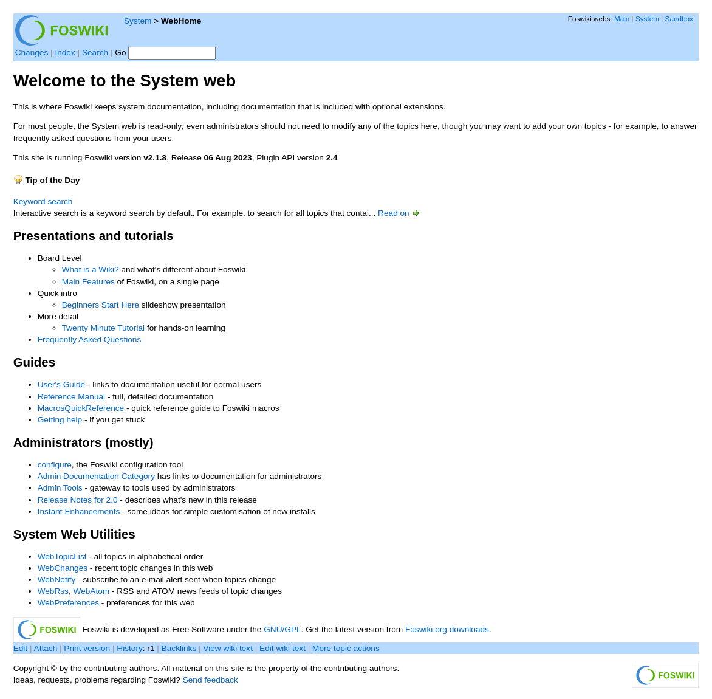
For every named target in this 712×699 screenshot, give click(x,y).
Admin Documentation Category (96, 476)
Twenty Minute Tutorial (103, 327)
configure (55, 464)
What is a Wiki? (90, 269)
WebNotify (57, 579)
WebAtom (92, 591)
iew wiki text (228, 648)
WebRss (53, 591)
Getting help (60, 419)
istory (129, 648)
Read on (399, 213)
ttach (46, 648)
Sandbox (679, 18)
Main (621, 18)
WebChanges (62, 568)
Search (95, 52)
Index (65, 52)
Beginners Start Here (100, 304)
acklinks (179, 648)
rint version (87, 648)
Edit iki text (282, 648)
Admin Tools (60, 487)
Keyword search (43, 201)
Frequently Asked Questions (90, 339)
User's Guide (61, 384)
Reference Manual (71, 396)
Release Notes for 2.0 (78, 499)
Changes (32, 52)
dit (21, 648)
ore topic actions (346, 648)
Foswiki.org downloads (447, 629)
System (137, 21)
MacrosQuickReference (81, 408)
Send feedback (210, 679)
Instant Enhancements (79, 511)
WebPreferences (68, 602)
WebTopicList (62, 556)
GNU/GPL (282, 629)
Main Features (88, 281)
